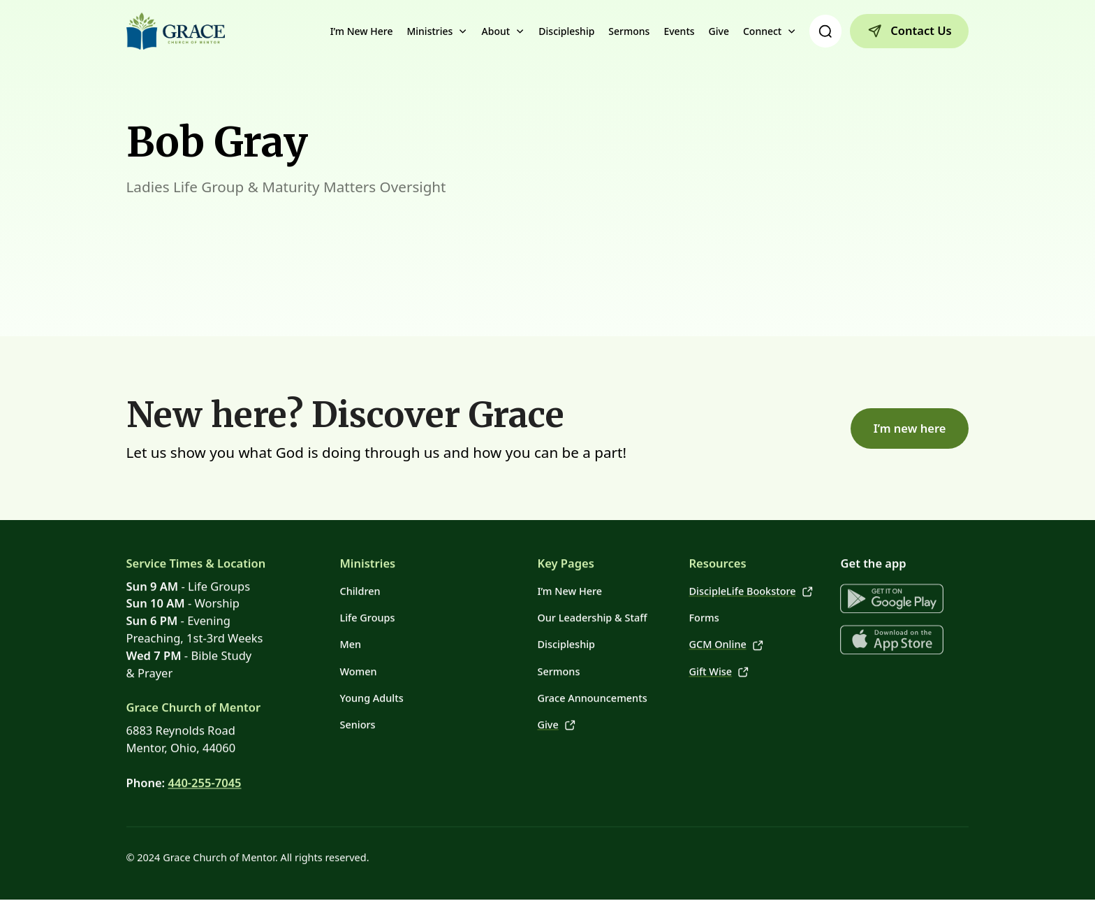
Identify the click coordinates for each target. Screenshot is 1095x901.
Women (357, 663)
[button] (436, 31)
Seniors (357, 716)
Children (359, 583)
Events (678, 31)
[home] (175, 31)
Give (719, 31)
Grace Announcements (592, 690)
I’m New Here (361, 31)
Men (350, 637)
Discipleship (566, 31)
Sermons (628, 31)
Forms (704, 610)
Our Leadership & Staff (592, 610)
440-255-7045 (204, 775)
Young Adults (371, 690)
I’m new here (910, 428)
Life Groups (367, 610)
